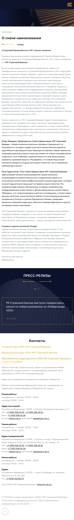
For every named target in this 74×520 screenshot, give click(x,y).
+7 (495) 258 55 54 (34, 412)
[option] (37, 310)
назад (20, 44)
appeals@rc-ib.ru (41, 418)
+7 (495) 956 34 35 (15, 412)
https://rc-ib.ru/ (44, 484)
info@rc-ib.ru (8, 259)
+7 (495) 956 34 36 (16, 415)
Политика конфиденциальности (19, 500)
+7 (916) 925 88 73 (15, 478)
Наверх (5, 511)
